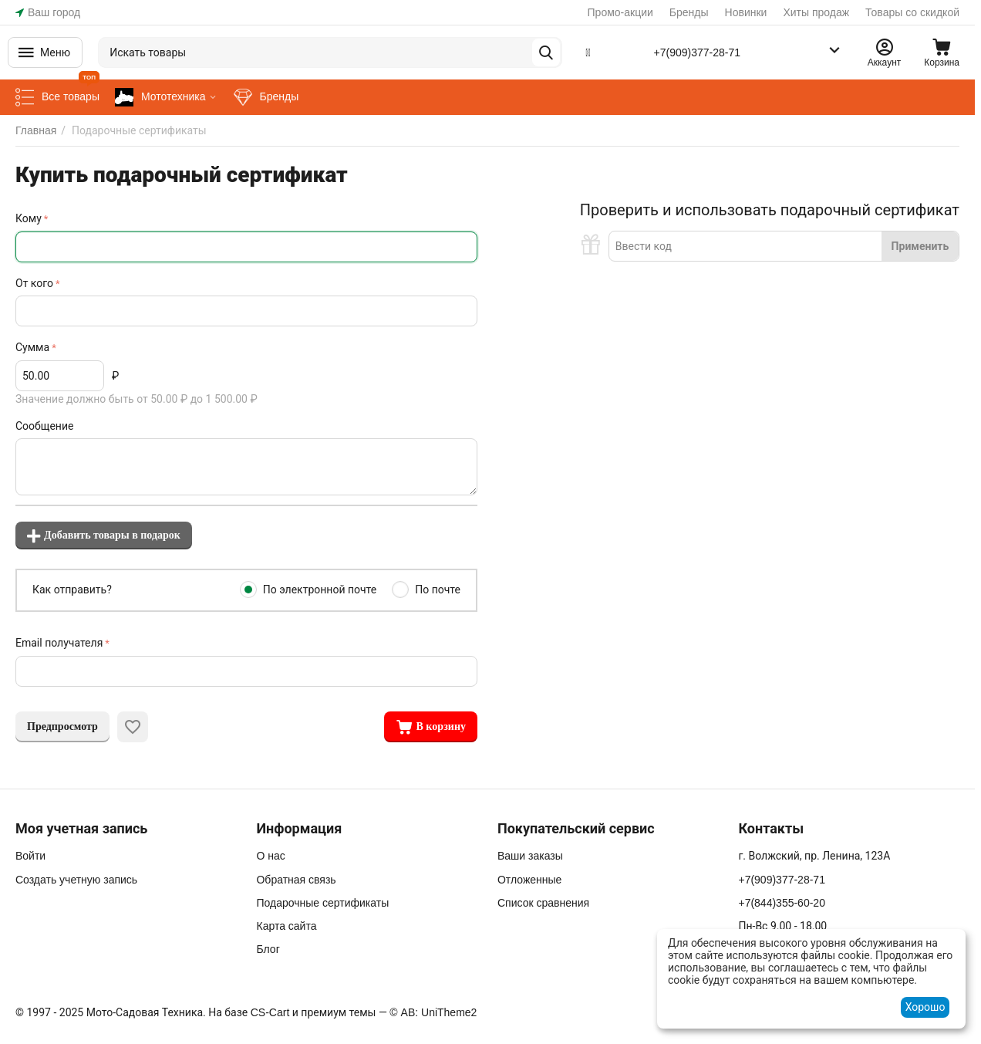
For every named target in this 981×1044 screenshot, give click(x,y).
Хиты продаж (816, 12)
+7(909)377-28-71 (697, 52)
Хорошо (925, 1007)
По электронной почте (320, 589)
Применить (920, 246)
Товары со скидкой (912, 12)
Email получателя (59, 643)
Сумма (32, 347)
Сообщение (44, 426)
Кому (28, 218)
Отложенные (529, 879)
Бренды (689, 12)
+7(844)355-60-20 (781, 903)
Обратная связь (295, 879)
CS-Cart (270, 1012)
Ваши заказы (530, 856)
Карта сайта (286, 926)
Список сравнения (543, 903)
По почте (437, 589)
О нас (270, 856)
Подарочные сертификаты (322, 903)
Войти (30, 856)
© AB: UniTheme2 (433, 1012)
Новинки (746, 12)
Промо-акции (620, 12)
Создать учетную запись (76, 879)
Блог (267, 949)
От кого (34, 283)
